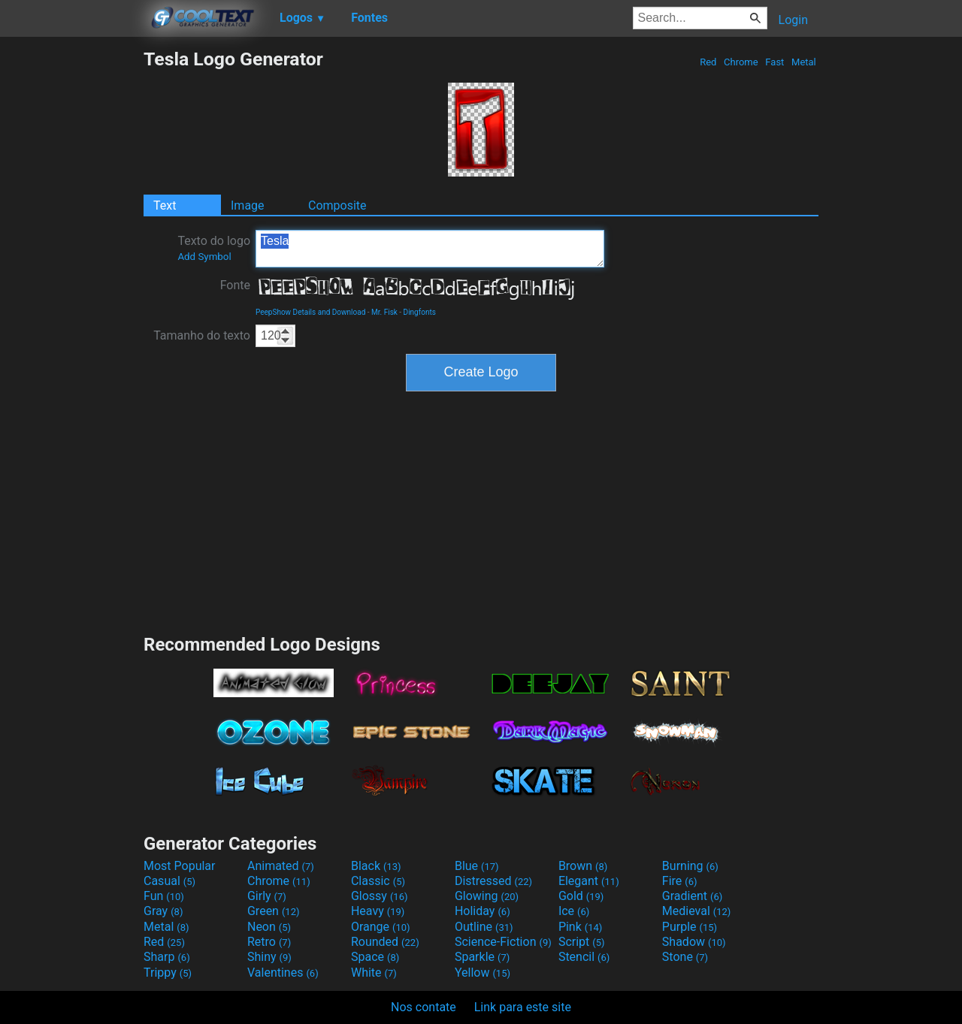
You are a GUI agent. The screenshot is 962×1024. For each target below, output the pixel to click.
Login (793, 20)
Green (273, 911)
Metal (803, 62)
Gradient (692, 896)
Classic (378, 881)
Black (376, 866)
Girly (266, 896)
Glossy (379, 896)
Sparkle (482, 957)
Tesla (430, 248)
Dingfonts (420, 312)
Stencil (584, 957)
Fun (164, 896)
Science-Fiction (503, 942)
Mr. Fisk (384, 312)
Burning (690, 866)
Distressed (493, 881)
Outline (484, 927)
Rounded (385, 942)
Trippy (168, 972)
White (374, 972)
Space (375, 957)
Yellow (482, 972)
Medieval (696, 911)
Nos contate (423, 1007)
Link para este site (522, 1007)
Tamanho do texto (201, 335)
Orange (380, 927)
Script (581, 942)
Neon (269, 927)
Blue (477, 866)
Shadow (694, 942)
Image (248, 205)
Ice (573, 911)
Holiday (482, 911)
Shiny (269, 957)
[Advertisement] (71, 273)
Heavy (377, 911)
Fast (774, 62)
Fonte (235, 285)
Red (708, 62)
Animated (280, 866)
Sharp (167, 957)
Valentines (283, 972)
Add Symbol (204, 256)
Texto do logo (213, 248)
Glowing (487, 896)
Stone (685, 957)
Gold (581, 896)
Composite (337, 205)
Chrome (741, 62)
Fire (679, 881)
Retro (269, 942)
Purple (689, 927)
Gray (163, 911)
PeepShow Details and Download (310, 312)
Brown (582, 866)
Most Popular (180, 866)
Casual (169, 881)
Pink (580, 927)
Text (164, 205)
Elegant (588, 881)
